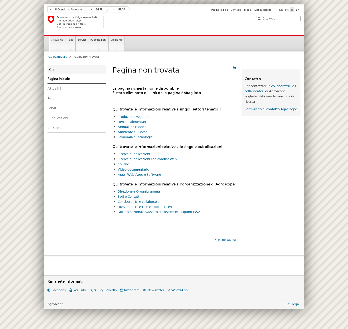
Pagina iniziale (219, 9)
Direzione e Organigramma (139, 191)
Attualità (57, 39)
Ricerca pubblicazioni (134, 154)
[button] (260, 19)
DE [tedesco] (281, 9)
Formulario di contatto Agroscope (271, 109)
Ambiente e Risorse (132, 132)
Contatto (236, 9)
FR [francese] (287, 9)
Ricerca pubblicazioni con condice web (147, 159)
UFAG (119, 9)
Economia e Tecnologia (135, 137)
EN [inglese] (298, 9)
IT (56, 68)
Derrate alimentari (132, 122)
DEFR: (97, 9)
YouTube (80, 290)
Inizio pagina (226, 239)
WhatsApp (179, 290)
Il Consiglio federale (66, 9)
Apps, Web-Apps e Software (139, 174)
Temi (70, 39)
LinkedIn (110, 290)
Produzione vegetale (133, 116)
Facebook (58, 290)
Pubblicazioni (98, 39)
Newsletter (155, 290)
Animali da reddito (132, 127)
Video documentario (133, 169)
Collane (123, 164)
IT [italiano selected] (292, 9)
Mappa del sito (262, 9)
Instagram (132, 290)
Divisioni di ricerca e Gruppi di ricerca (146, 207)
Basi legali (293, 304)
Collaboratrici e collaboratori (140, 201)
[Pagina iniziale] (110, 22)
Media (247, 9)
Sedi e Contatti (129, 196)
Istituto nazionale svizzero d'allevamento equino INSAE (160, 212)
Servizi (82, 39)
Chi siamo (117, 39)
